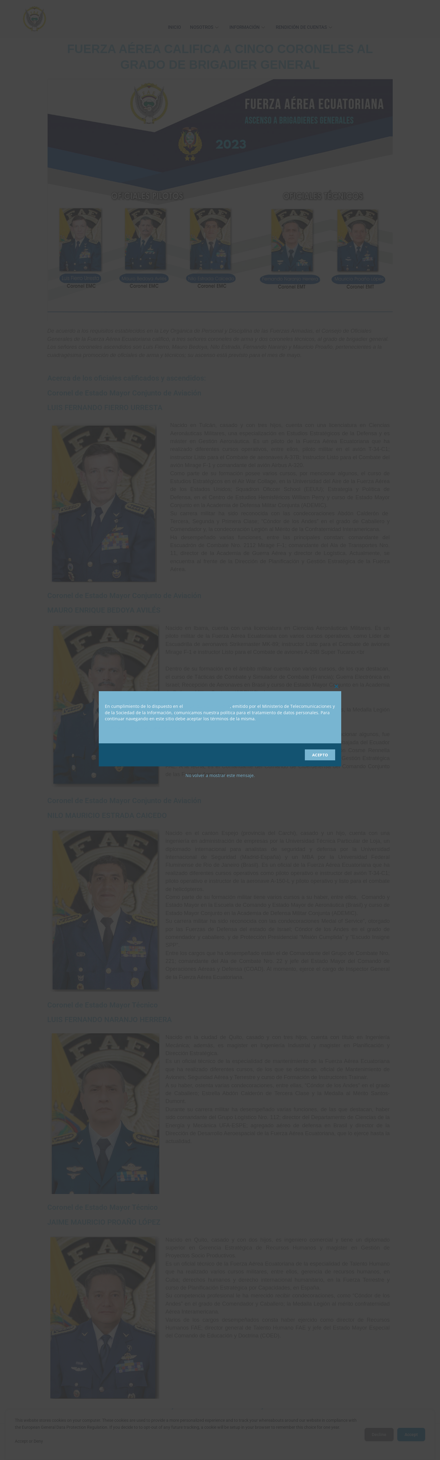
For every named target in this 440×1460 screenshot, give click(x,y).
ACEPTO (320, 755)
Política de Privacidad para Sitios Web (144, 728)
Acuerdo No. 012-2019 (207, 706)
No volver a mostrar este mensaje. (220, 775)
